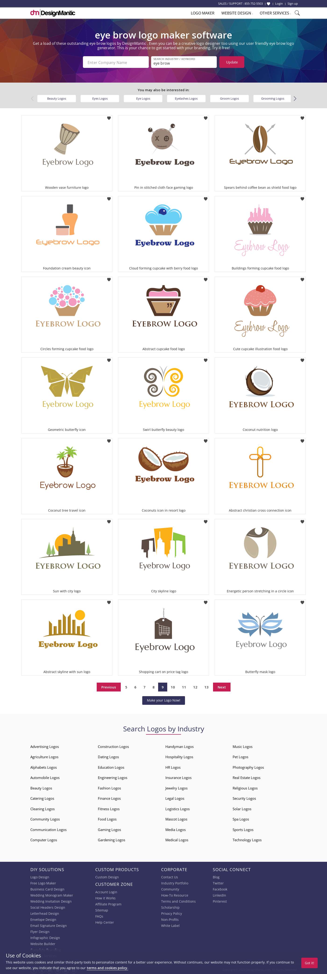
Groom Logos (229, 97)
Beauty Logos (56, 97)
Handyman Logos (179, 745)
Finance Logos (109, 797)
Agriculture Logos (44, 756)
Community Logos (45, 818)
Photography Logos (248, 766)
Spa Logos (241, 818)
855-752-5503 (254, 3)
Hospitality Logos (179, 756)
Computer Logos (43, 839)
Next (222, 686)
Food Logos (107, 818)
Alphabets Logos (43, 766)
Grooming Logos (272, 97)
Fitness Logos (109, 808)
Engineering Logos (112, 776)
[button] (295, 97)
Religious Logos (245, 787)
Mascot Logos (176, 818)
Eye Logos (143, 97)
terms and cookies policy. (107, 968)
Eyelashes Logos (186, 97)
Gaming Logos (109, 828)
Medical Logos (176, 839)
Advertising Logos (44, 745)
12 (195, 686)
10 (173, 686)
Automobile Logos (45, 776)
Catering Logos (42, 797)
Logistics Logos (177, 808)
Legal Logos (174, 797)
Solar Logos (242, 808)
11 (184, 686)
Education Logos (111, 766)
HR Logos (173, 766)
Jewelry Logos (176, 787)
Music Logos (242, 745)
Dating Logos (108, 756)
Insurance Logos (178, 776)
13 (206, 686)
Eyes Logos (100, 97)
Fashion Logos (109, 787)
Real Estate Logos (246, 776)
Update (232, 62)
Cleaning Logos (42, 808)
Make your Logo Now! (163, 699)
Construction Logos (113, 745)
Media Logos (175, 828)
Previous (108, 686)
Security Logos (244, 797)
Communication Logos (48, 828)
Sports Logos (243, 828)
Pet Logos (240, 756)
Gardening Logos (111, 839)
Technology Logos (247, 839)
